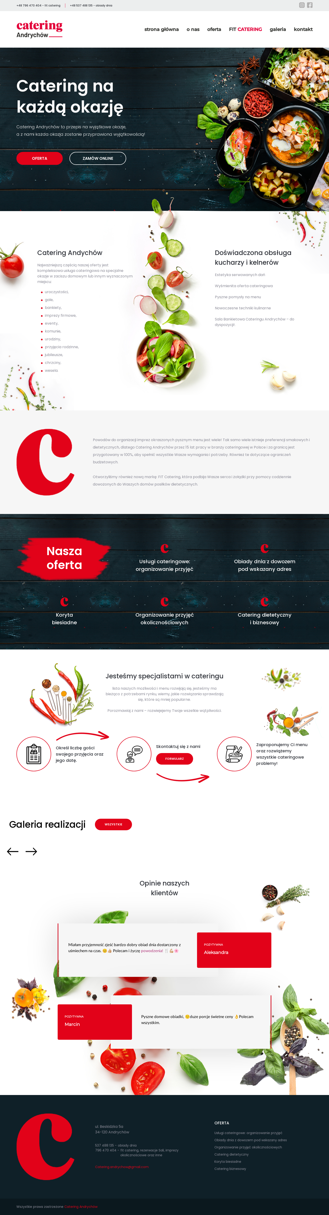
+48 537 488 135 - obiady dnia (91, 5)
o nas (193, 29)
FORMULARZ (174, 759)
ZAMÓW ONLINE (98, 158)
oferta (214, 29)
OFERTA (39, 158)
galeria (278, 29)
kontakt (303, 29)
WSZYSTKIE (113, 824)
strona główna (161, 29)
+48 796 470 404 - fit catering (38, 5)
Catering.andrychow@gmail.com (122, 1167)
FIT (245, 29)
